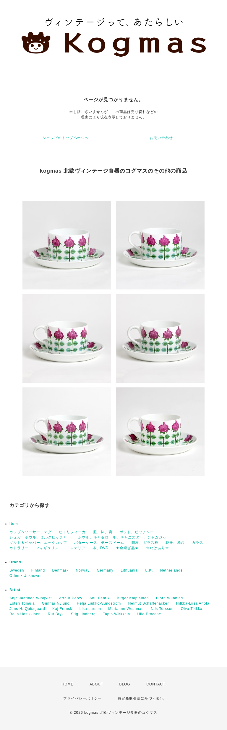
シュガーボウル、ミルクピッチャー (40, 537)
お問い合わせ (161, 138)
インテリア (75, 548)
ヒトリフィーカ (72, 532)
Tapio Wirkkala (116, 614)
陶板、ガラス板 (145, 543)
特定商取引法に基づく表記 (141, 698)
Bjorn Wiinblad (169, 598)
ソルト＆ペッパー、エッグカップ (38, 543)
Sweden (16, 570)
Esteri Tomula (22, 603)
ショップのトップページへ (66, 138)
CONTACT (155, 684)
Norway (83, 570)
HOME (68, 684)
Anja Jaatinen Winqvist (30, 598)
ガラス (197, 543)
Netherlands (171, 570)
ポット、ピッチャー (136, 532)
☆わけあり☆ (157, 548)
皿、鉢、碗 (102, 532)
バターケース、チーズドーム (99, 543)
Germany (105, 570)
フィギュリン (47, 548)
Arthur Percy (70, 598)
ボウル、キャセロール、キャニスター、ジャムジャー (124, 537)
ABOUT (96, 684)
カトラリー (19, 548)
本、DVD (100, 548)
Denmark (60, 570)
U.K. (149, 570)
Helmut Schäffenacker (148, 603)
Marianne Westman (126, 609)
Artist (14, 590)
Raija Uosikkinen (24, 614)
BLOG (124, 684)
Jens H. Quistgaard (27, 609)
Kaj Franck (62, 609)
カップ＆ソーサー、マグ (30, 532)
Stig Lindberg (83, 614)
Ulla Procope (149, 614)
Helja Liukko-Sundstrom (99, 603)
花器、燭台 (175, 543)
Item (13, 524)
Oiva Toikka (191, 609)
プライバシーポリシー (82, 698)
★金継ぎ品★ (127, 548)
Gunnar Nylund (56, 603)
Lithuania (129, 570)
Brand (15, 562)
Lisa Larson (90, 609)
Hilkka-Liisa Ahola (193, 603)
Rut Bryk (56, 614)
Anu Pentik (100, 598)
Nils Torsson (162, 609)
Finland (38, 570)
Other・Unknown (24, 576)
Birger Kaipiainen (133, 598)
